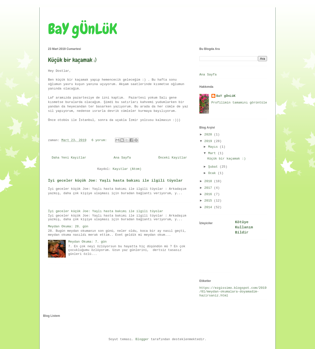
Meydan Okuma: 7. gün (87, 242)
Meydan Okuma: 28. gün (68, 226)
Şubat (214, 167)
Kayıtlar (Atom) (127, 169)
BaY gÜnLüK (82, 28)
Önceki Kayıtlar (172, 158)
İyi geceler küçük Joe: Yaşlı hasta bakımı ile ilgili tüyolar (115, 180)
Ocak (213, 173)
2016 (209, 194)
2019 (209, 141)
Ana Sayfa (122, 158)
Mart (213, 153)
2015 (209, 201)
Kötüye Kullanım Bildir (244, 227)
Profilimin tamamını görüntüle (239, 102)
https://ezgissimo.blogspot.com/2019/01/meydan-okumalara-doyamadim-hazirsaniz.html (233, 291)
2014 (209, 207)
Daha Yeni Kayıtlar (69, 158)
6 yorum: (100, 140)
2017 (209, 188)
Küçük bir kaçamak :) (72, 60)
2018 (209, 181)
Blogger (142, 339)
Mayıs (214, 147)
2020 (209, 134)
